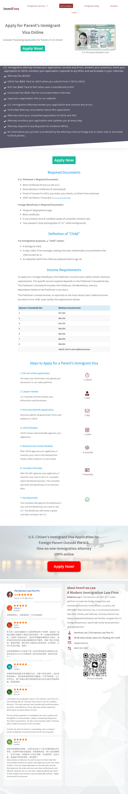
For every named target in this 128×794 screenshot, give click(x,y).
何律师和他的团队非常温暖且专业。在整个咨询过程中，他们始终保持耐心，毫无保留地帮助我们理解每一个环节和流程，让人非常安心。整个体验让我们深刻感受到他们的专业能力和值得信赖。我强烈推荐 (33, 677)
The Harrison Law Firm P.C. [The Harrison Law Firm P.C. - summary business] (27, 591)
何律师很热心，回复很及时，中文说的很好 (24, 615)
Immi (10, 5)
